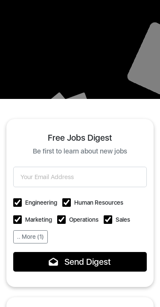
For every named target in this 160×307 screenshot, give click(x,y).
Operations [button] (84, 219)
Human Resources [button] (98, 202)
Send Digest (80, 262)
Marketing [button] (38, 219)
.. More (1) (30, 236)
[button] (17, 202)
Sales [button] (123, 219)
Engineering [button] (41, 202)
